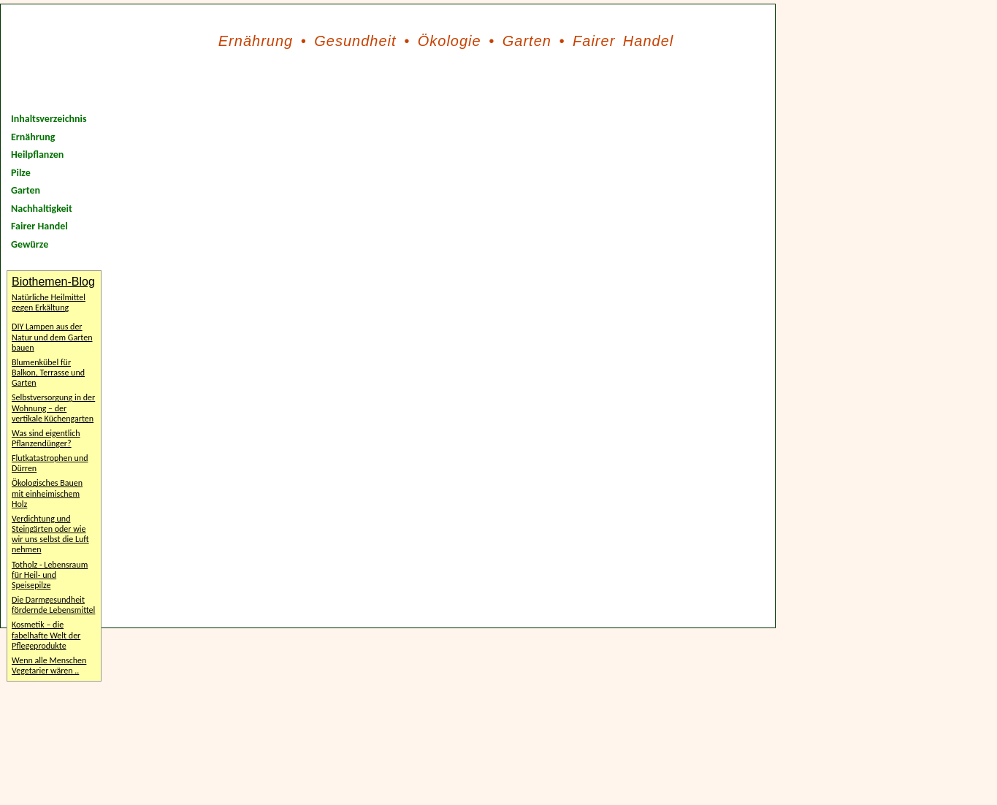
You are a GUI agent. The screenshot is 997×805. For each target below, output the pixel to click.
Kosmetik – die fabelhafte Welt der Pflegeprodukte (46, 634)
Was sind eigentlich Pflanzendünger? (46, 438)
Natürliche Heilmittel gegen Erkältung (48, 302)
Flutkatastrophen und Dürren (50, 463)
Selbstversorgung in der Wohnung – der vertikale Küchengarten (53, 407)
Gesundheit (355, 41)
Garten (527, 41)
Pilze (21, 173)
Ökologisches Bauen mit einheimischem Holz (47, 493)
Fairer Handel (623, 41)
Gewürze (29, 244)
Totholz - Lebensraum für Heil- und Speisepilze (50, 575)
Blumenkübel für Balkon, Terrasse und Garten (48, 372)
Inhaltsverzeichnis (49, 118)
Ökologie (449, 41)
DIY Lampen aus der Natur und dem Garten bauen (52, 336)
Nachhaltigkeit (41, 208)
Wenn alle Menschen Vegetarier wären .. (49, 665)
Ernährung (255, 41)
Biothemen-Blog (53, 281)
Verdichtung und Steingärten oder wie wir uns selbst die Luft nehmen (50, 534)
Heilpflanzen (37, 154)
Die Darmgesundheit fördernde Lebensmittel (53, 605)
